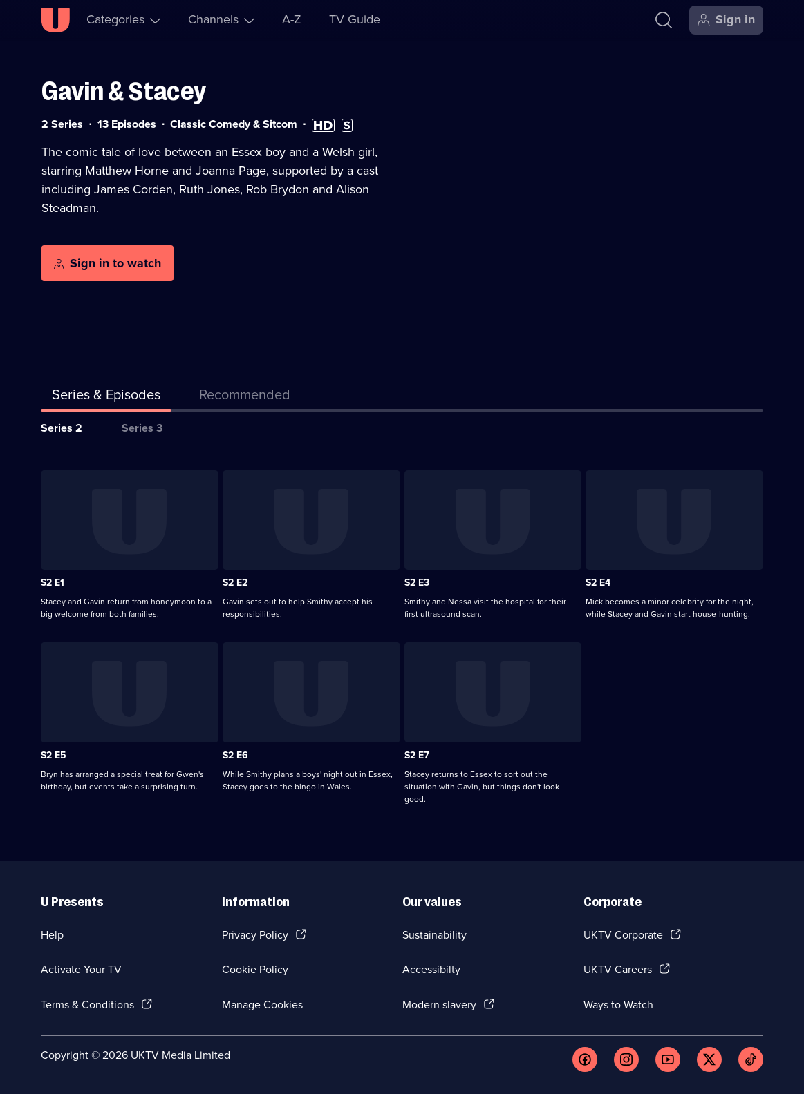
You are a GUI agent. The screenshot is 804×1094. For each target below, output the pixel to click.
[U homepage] (55, 20)
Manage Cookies (262, 1005)
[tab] (244, 397)
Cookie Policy (255, 969)
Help (52, 935)
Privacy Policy (255, 935)
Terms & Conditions (87, 1005)
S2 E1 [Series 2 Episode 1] (52, 582)
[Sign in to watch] (107, 263)
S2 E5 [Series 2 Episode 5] (53, 755)
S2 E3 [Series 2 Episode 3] (416, 582)
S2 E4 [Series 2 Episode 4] (598, 582)
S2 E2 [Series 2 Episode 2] (235, 582)
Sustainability (434, 935)
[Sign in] (726, 20)
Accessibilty (431, 969)
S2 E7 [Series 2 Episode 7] (416, 755)
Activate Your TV (81, 969)
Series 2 (61, 428)
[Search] (663, 20)
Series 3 (142, 428)
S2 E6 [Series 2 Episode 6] (235, 755)
